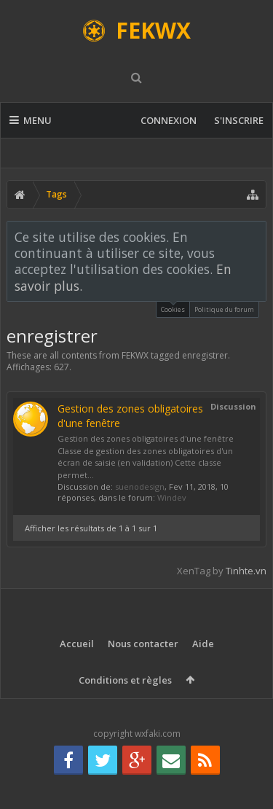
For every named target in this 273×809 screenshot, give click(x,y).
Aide (203, 643)
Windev (171, 497)
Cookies (173, 308)
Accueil (77, 643)
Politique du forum (224, 309)
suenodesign (140, 486)
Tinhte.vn (246, 570)
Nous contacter (143, 643)
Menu (30, 120)
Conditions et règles (125, 680)
